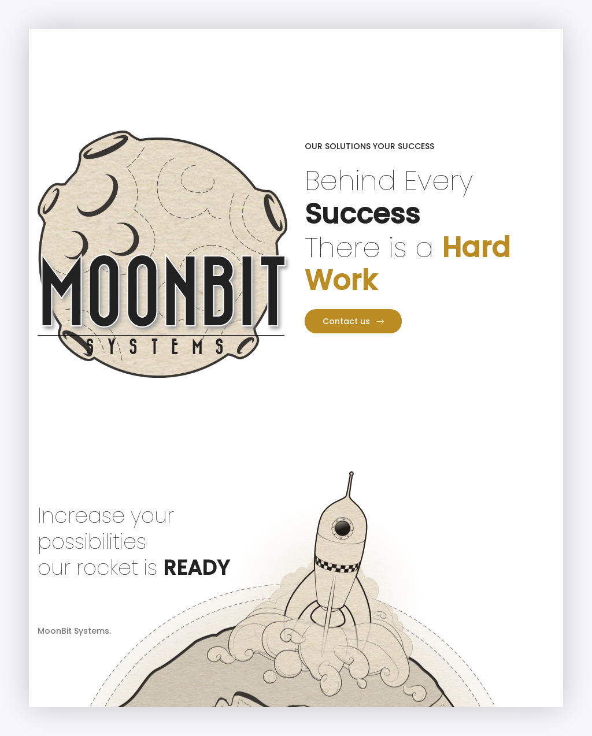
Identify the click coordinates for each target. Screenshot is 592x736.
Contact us (353, 321)
